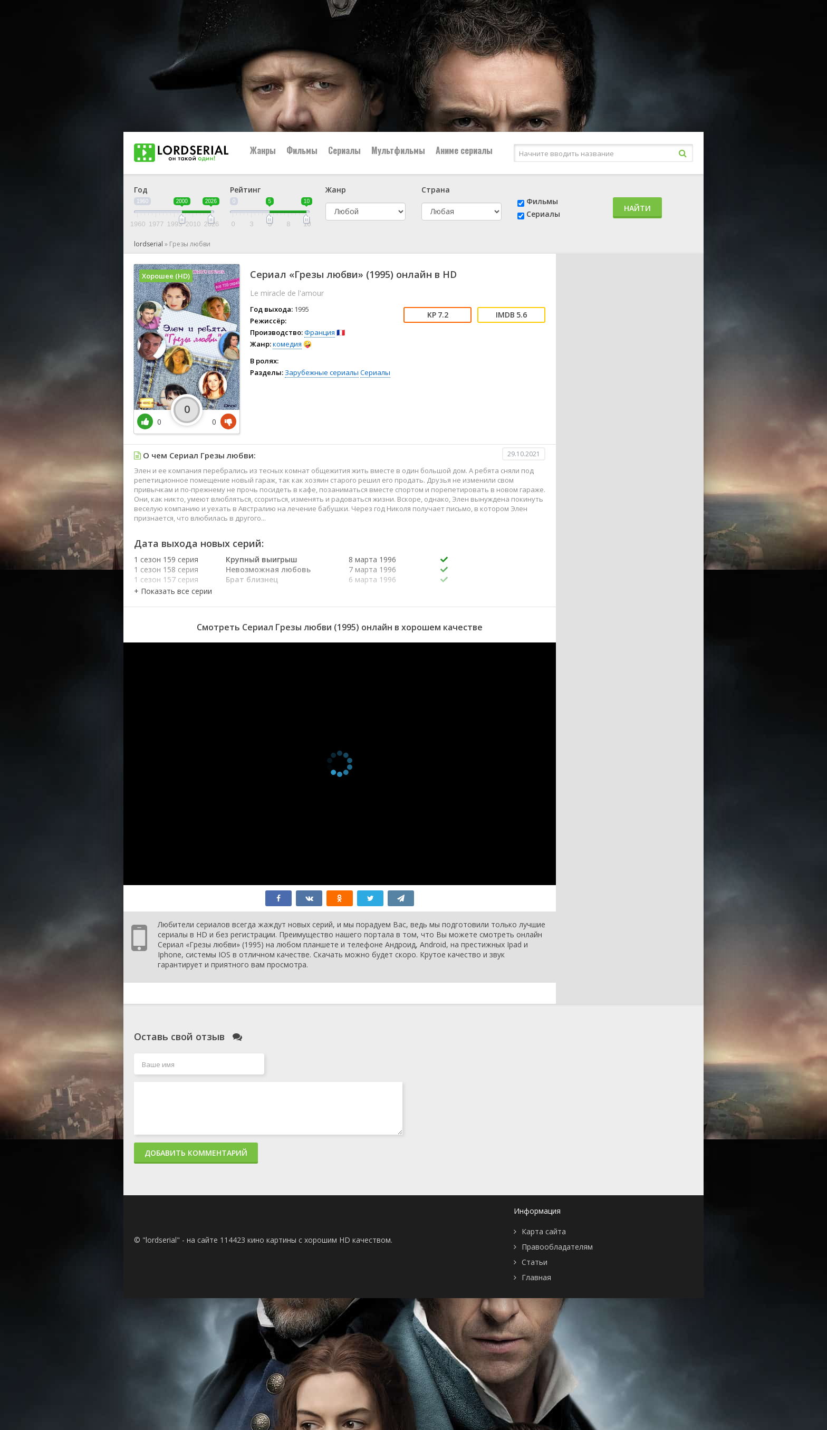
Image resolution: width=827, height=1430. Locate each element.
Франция (319, 332)
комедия (287, 344)
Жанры (263, 150)
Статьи (534, 1262)
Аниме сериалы (464, 150)
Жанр (335, 190)
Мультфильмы (398, 150)
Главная (536, 1277)
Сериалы (344, 150)
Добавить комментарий (196, 1153)
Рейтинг (245, 190)
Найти (637, 208)
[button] (173, 591)
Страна (435, 190)
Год (141, 190)
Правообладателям (557, 1247)
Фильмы (302, 150)
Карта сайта (544, 1231)
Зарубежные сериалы (322, 372)
